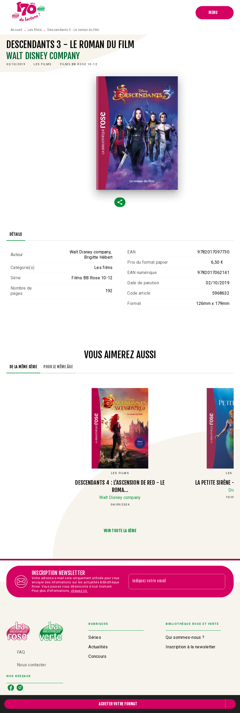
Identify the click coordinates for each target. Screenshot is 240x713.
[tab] (15, 234)
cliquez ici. (79, 591)
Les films (35, 30)
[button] (42, 64)
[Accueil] (28, 12)
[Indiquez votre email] (170, 581)
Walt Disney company (43, 56)
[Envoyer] (218, 581)
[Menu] (215, 12)
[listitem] (10, 687)
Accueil (16, 30)
